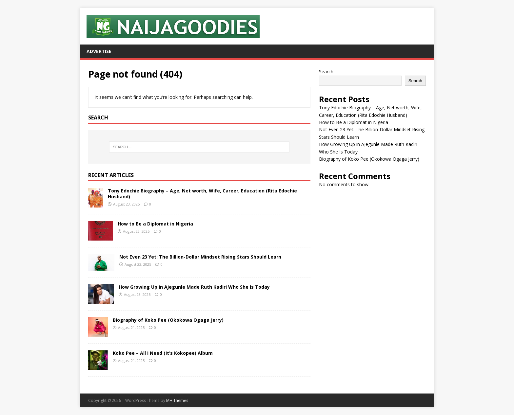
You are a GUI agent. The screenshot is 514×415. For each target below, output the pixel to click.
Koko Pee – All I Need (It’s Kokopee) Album (163, 353)
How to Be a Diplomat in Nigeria (155, 224)
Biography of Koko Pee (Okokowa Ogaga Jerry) (168, 320)
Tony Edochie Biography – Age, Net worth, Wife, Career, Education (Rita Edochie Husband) (202, 194)
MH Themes (177, 400)
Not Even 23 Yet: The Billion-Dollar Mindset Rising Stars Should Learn (200, 257)
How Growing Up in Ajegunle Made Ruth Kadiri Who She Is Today (194, 287)
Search (326, 71)
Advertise (99, 51)
